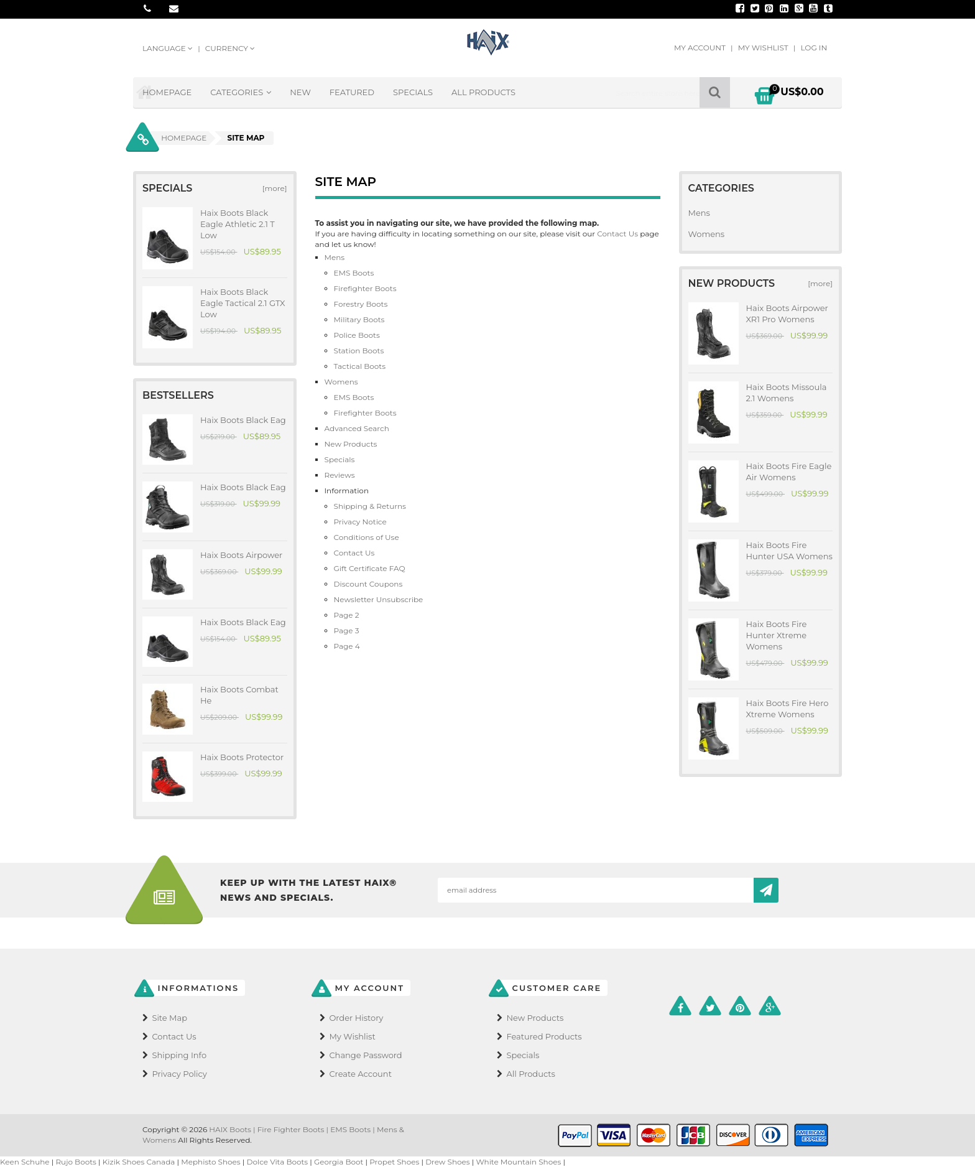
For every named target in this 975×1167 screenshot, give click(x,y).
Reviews (340, 475)
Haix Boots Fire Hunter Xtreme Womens (776, 635)
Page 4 (347, 646)
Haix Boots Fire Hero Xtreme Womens (787, 708)
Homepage (167, 92)
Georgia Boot (338, 1161)
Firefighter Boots (365, 288)
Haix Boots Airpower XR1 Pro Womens (787, 313)
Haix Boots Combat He (239, 694)
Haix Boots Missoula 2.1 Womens (786, 392)
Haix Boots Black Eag (243, 420)
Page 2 (346, 615)
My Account (701, 47)
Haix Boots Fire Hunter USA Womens (789, 550)
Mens (335, 257)
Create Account (360, 1074)
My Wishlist (764, 47)
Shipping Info (179, 1055)
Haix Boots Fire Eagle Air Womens (789, 471)
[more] (272, 188)
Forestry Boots (361, 304)
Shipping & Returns (370, 506)
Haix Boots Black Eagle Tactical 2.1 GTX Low (242, 303)
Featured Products (543, 1036)
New (300, 92)
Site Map (169, 1018)
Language (168, 48)
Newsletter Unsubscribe (378, 599)
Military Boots (359, 319)
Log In (813, 47)
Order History (356, 1018)
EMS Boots (354, 272)
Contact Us (618, 233)
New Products (351, 444)
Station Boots (359, 350)
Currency (230, 48)
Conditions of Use (366, 537)
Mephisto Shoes (210, 1161)
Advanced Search (357, 428)
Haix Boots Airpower (241, 555)
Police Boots (357, 335)
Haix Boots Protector (242, 757)
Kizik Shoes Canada (140, 1161)
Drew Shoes (447, 1161)
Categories (240, 92)
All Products (483, 92)
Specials (413, 92)
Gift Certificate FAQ (369, 568)
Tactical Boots (360, 366)
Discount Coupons (368, 583)
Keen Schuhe (25, 1161)
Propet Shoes (394, 1161)
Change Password (365, 1055)
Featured (352, 92)
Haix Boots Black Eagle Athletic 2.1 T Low (237, 224)
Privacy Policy (179, 1074)
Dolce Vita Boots (277, 1161)
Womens (341, 381)
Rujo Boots (75, 1161)
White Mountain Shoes (518, 1161)
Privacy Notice (360, 521)
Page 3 (346, 630)
